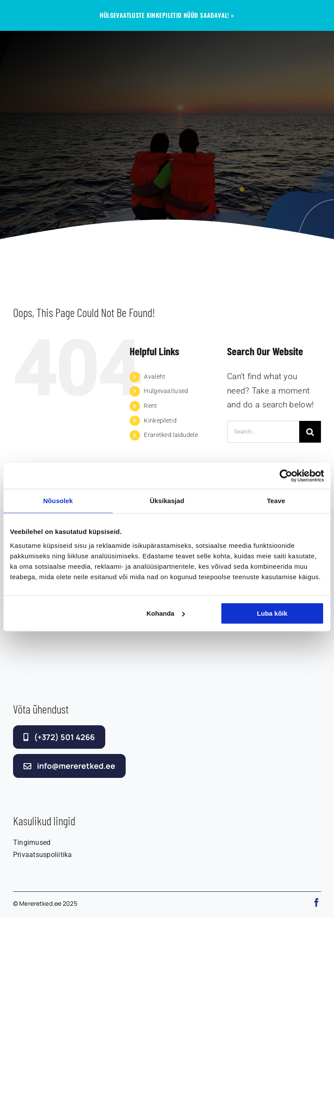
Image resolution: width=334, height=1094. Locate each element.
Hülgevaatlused (166, 390)
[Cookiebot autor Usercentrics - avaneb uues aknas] (286, 475)
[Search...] (263, 432)
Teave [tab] (276, 500)
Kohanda (166, 613)
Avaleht (154, 376)
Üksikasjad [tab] (167, 500)
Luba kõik (272, 613)
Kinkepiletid (160, 420)
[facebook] (316, 902)
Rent (150, 405)
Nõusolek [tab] (58, 500)
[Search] (310, 432)
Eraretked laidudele (170, 434)
